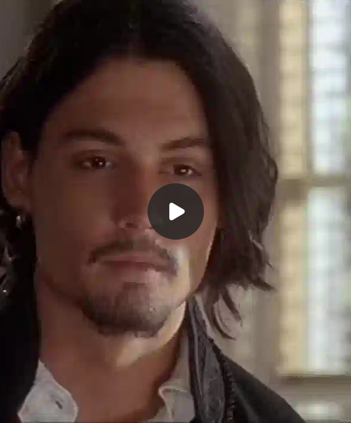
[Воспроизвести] (175, 211)
